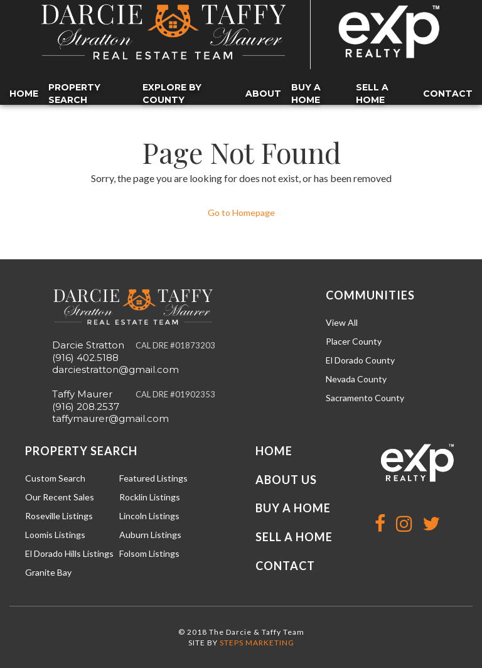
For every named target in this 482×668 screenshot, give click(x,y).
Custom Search (55, 478)
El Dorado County (360, 360)
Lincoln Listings (149, 515)
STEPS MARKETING (257, 642)
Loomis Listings (55, 534)
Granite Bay (48, 572)
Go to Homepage (241, 212)
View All (342, 322)
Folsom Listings (149, 553)
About (263, 93)
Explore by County (171, 93)
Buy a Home (306, 93)
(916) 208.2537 (85, 406)
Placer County (354, 341)
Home (23, 93)
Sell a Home (372, 93)
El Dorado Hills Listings (69, 553)
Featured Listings (153, 478)
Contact (448, 93)
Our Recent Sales (59, 497)
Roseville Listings (59, 515)
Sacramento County (365, 397)
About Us (286, 480)
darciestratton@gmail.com (115, 369)
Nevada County (356, 379)
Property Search (74, 93)
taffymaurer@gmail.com (110, 418)
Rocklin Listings (149, 497)
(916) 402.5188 (85, 358)
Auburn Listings (150, 534)
